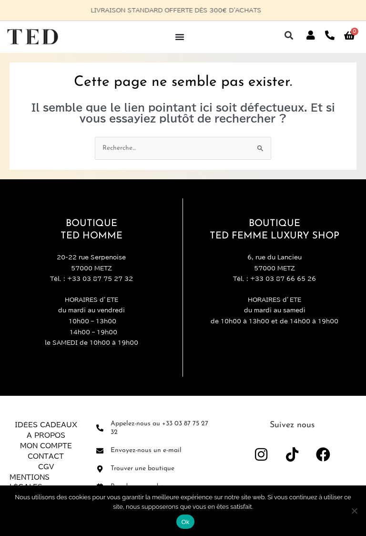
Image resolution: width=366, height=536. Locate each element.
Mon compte (46, 446)
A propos (46, 435)
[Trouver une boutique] (99, 469)
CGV (46, 467)
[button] (288, 35)
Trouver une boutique (142, 468)
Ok (185, 522)
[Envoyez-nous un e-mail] (99, 450)
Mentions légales (30, 482)
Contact (46, 456)
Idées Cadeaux (46, 425)
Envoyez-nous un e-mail (146, 450)
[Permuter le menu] (179, 36)
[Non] (354, 510)
